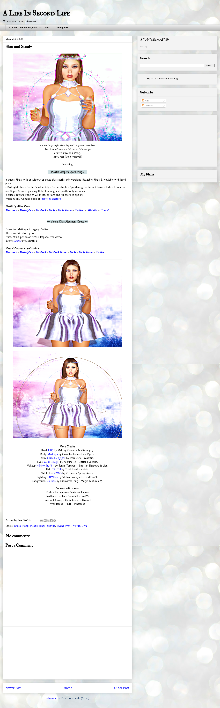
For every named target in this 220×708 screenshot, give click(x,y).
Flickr (52, 210)
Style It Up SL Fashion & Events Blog (162, 78)
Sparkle (51, 525)
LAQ (50, 450)
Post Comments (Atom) (75, 698)
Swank (17, 240)
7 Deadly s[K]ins (56, 458)
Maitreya (53, 454)
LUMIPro (53, 477)
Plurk (68, 503)
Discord (86, 500)
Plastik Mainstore (51, 198)
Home (68, 688)
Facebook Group (58, 252)
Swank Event (64, 525)
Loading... (144, 46)
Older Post (121, 688)
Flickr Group (65, 210)
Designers (62, 27)
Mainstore (11, 210)
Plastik (34, 525)
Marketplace (26, 210)
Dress (17, 525)
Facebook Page (78, 492)
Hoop (25, 525)
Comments (147, 106)
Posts (145, 101)
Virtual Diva (80, 525)
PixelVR (85, 496)
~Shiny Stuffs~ (45, 465)
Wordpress (56, 503)
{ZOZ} (58, 473)
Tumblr (105, 210)
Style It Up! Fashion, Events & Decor (29, 27)
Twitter (79, 210)
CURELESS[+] (51, 461)
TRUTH (56, 469)
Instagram (61, 492)
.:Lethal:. (51, 481)
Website (92, 210)
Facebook (41, 210)
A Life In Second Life (36, 13)
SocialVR (73, 496)
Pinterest (79, 503)
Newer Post (13, 688)
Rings (42, 525)
